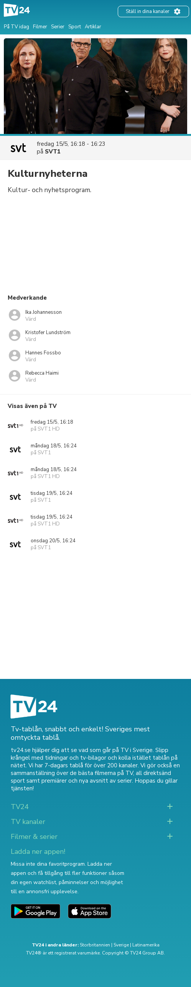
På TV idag (16, 26)
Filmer (40, 26)
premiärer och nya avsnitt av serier (86, 781)
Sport (74, 26)
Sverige (121, 945)
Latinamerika (146, 945)
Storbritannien (95, 945)
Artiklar (93, 26)
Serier (57, 26)
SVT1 (53, 151)
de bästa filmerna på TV (101, 773)
